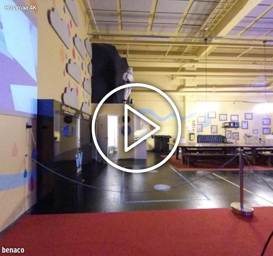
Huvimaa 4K (21, 8)
